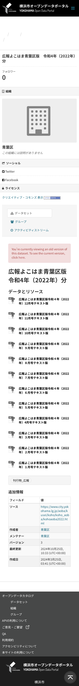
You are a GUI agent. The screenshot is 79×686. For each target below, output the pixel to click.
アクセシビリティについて (19, 646)
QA (4, 634)
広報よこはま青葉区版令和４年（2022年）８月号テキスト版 (44, 361)
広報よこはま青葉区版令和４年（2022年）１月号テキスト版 (44, 465)
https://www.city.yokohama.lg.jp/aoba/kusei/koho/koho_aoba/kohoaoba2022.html (55, 515)
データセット (21, 213)
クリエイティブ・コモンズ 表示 (22, 197)
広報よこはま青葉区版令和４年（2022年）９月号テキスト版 (44, 346)
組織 (14, 34)
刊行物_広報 (21, 480)
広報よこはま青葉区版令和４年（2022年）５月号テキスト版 (44, 405)
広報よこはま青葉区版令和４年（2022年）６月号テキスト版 (44, 390)
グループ (18, 222)
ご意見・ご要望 (12, 627)
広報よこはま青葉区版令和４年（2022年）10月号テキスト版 (44, 331)
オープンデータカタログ (18, 596)
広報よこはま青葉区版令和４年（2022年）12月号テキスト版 (44, 301)
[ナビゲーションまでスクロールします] (73, 8)
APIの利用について (14, 620)
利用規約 (8, 640)
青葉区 (29, 34)
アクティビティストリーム (30, 230)
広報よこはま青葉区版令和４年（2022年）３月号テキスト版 (44, 435)
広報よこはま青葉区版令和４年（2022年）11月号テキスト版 (44, 316)
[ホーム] (4, 34)
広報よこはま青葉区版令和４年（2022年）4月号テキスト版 (44, 420)
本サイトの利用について (18, 652)
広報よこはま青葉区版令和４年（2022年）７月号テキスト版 (44, 375)
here (22, 257)
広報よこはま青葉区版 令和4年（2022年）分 (38, 42)
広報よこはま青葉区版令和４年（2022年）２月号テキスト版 (44, 450)
